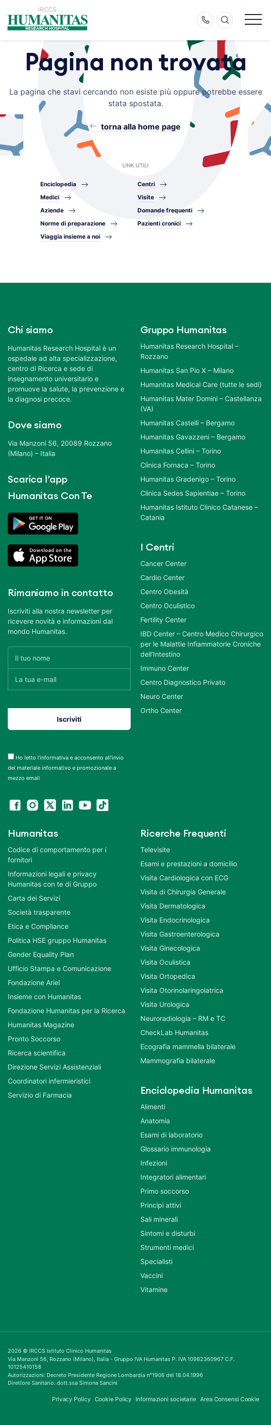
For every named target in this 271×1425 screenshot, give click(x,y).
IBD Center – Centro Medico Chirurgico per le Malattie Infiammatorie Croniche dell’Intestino (201, 644)
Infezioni (153, 1163)
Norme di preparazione (72, 223)
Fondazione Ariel (34, 982)
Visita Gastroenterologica (180, 934)
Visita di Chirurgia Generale (183, 892)
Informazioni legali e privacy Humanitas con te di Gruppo (52, 879)
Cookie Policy (113, 1399)
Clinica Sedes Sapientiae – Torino (192, 493)
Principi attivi (160, 1205)
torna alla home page (141, 126)
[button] (253, 20)
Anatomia (155, 1121)
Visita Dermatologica (172, 906)
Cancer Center (163, 563)
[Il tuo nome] (69, 657)
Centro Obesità (164, 591)
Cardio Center (162, 577)
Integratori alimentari (173, 1177)
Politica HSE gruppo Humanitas (57, 940)
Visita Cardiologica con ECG (184, 878)
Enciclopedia (58, 184)
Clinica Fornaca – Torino (177, 465)
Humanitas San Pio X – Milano (187, 370)
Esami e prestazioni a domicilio (188, 863)
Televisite (155, 849)
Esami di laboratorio (171, 1135)
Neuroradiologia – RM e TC (182, 1018)
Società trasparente (39, 912)
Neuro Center (161, 696)
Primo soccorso (164, 1191)
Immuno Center (164, 668)
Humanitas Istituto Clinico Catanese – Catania (199, 512)
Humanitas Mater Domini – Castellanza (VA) (201, 403)
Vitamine (154, 1289)
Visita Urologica (164, 1004)
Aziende (52, 210)
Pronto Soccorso (34, 1039)
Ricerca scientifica (37, 1053)
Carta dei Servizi (34, 898)
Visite (145, 197)
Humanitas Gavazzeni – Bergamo (192, 437)
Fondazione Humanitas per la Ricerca (66, 1010)
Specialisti (156, 1261)
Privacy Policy (71, 1399)
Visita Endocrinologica (175, 920)
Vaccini (151, 1275)
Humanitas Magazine (41, 1024)
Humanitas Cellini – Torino (180, 451)
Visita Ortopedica (167, 976)
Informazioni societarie (166, 1399)
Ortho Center (161, 710)
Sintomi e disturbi (167, 1233)
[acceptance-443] (11, 756)
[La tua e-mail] (69, 679)
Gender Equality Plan (41, 954)
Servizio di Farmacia (40, 1095)
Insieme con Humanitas (44, 996)
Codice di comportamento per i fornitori (57, 854)
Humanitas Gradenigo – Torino (188, 479)
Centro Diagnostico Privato (182, 682)
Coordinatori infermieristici (49, 1081)
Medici (49, 197)
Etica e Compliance (38, 926)
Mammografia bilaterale (177, 1060)
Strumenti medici (167, 1247)
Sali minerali (159, 1219)
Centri (146, 184)
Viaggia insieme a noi (70, 236)
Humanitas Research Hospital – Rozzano (189, 351)
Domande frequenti (164, 210)
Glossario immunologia (175, 1149)
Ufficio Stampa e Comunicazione (59, 968)
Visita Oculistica (165, 962)
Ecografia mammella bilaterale (188, 1046)
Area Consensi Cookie (229, 1399)
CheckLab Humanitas (174, 1032)
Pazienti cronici (159, 223)
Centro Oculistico (167, 605)
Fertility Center (163, 619)
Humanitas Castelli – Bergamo (187, 423)
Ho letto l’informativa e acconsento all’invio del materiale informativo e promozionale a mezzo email (66, 767)
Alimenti (152, 1106)
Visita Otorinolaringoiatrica (181, 990)
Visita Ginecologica (170, 948)
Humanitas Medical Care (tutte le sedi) (201, 384)
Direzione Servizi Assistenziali (54, 1067)
